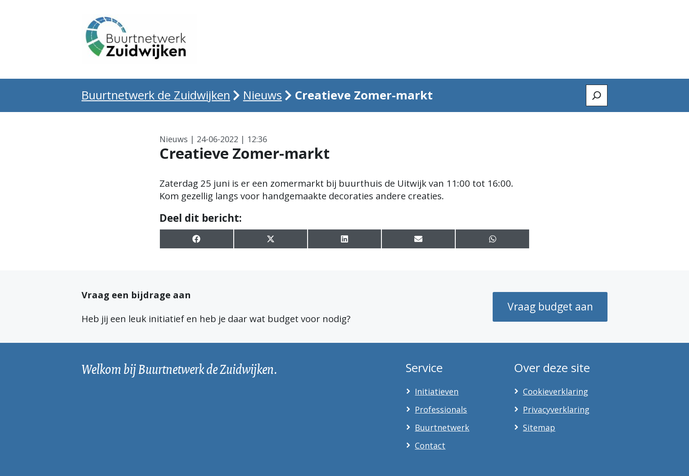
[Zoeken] (596, 95)
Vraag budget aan (550, 307)
